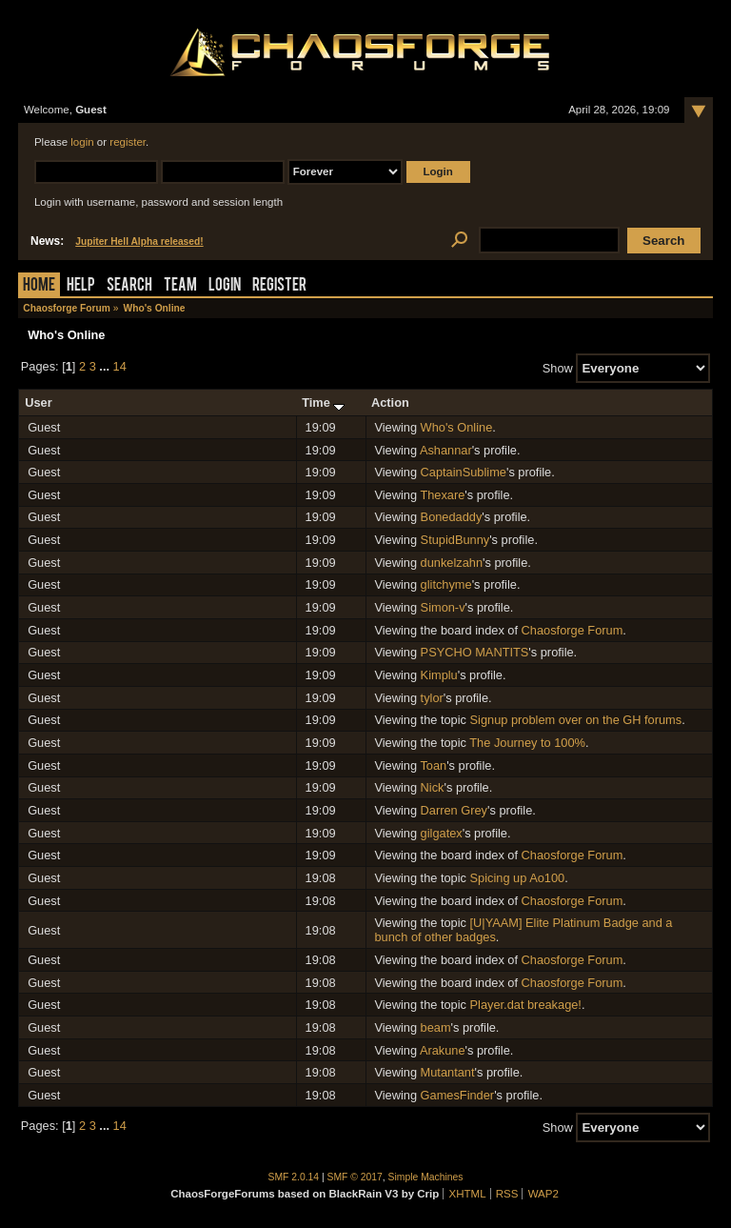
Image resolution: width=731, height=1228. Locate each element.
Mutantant (448, 1072)
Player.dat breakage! (526, 1004)
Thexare (442, 495)
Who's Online (457, 427)
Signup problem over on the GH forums (576, 720)
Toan (433, 765)
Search (129, 286)
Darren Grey (454, 810)
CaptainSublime (463, 472)
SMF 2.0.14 (294, 1177)
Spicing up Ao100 (517, 878)
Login (224, 286)
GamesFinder (458, 1095)
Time (323, 402)
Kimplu (439, 675)
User (38, 402)
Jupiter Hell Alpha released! (139, 241)
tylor (432, 698)
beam (436, 1027)
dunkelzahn (452, 562)
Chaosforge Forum (572, 630)
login (81, 142)
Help (81, 286)
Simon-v (443, 607)
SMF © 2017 (355, 1177)
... (105, 366)
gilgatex (442, 833)
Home (39, 286)
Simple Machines (426, 1177)
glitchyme (446, 584)
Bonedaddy (452, 517)
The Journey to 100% (527, 742)
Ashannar (446, 450)
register (127, 142)
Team (180, 286)
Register (279, 286)
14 (120, 366)
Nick (433, 787)
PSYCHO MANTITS (475, 652)
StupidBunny (455, 540)
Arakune (442, 1050)
